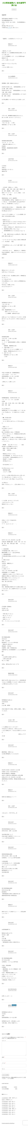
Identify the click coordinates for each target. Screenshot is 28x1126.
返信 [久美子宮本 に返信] (3, 174)
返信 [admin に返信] (3, 1026)
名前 (3, 1057)
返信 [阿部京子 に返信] (3, 70)
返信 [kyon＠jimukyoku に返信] (3, 999)
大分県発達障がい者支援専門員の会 (14, 4)
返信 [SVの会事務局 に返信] (3, 103)
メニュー (14, 9)
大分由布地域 (5, 1097)
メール (4, 1063)
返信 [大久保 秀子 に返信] (3, 739)
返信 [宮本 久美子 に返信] (3, 128)
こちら (9, 27)
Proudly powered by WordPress (8, 1123)
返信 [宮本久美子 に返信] (3, 624)
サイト (3, 1069)
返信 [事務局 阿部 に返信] (3, 687)
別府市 (3, 1099)
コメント (4, 1040)
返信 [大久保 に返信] (3, 257)
